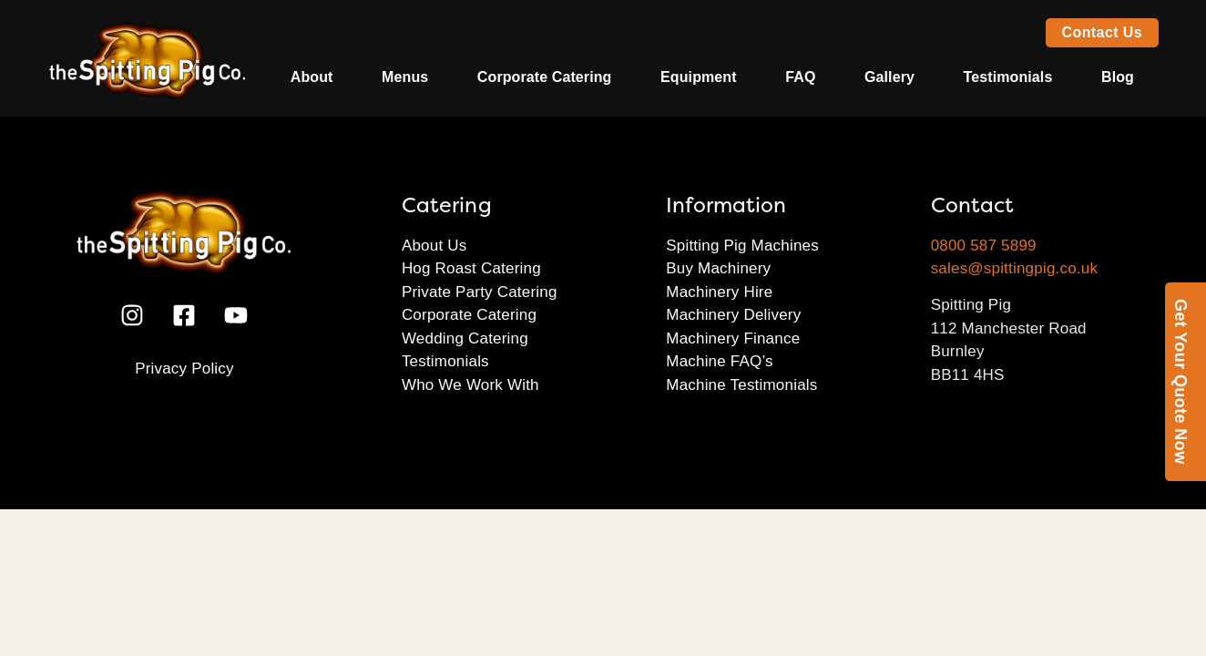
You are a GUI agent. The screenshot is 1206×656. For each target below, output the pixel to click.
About (312, 77)
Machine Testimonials (741, 385)
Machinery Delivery (733, 314)
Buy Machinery (718, 268)
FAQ (800, 77)
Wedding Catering (465, 338)
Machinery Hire (719, 292)
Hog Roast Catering (471, 268)
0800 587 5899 (984, 245)
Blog (1117, 77)
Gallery (889, 77)
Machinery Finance (733, 338)
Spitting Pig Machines (742, 245)
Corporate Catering (544, 77)
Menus (405, 77)
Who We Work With (470, 385)
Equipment (698, 77)
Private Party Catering (479, 292)
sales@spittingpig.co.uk (1014, 268)
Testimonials (1008, 77)
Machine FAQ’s (719, 361)
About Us (434, 245)
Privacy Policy (184, 368)
